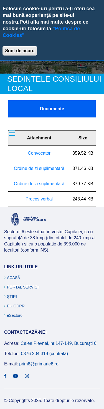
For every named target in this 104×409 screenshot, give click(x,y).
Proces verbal (39, 199)
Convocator (39, 153)
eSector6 (14, 315)
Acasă (13, 277)
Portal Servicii (23, 287)
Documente (52, 108)
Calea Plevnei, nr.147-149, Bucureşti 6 (59, 343)
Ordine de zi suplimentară (39, 168)
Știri (12, 296)
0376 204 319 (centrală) (44, 353)
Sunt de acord (20, 50)
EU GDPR (16, 306)
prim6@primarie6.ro (39, 364)
